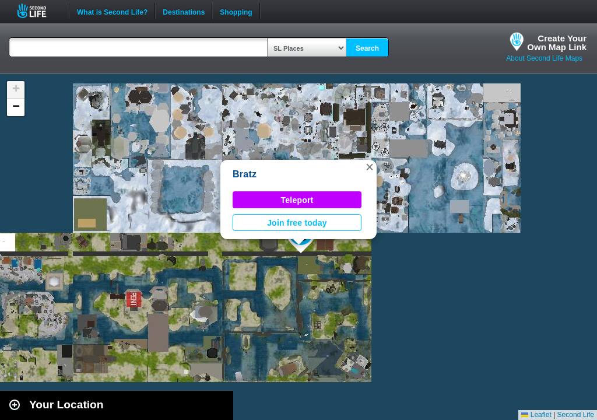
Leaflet (536, 415)
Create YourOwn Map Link (557, 42)
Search (367, 48)
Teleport (297, 200)
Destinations (184, 11)
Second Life (38, 11)
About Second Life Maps (544, 58)
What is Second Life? (112, 11)
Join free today (297, 223)
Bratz (245, 174)
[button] (370, 167)
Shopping (236, 11)
